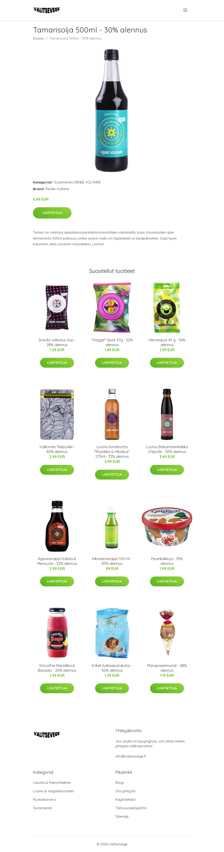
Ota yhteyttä (125, 791)
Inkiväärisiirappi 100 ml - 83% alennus (112, 561)
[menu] (185, 10)
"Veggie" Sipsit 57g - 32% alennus (112, 342)
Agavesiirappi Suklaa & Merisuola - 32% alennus (57, 561)
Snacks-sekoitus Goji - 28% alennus (57, 342)
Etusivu (38, 38)
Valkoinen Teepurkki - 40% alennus (57, 449)
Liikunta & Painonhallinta (52, 782)
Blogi (119, 782)
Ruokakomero (44, 799)
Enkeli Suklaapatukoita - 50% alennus (112, 668)
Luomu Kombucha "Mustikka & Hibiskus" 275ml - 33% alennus (112, 452)
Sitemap (121, 816)
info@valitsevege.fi (130, 756)
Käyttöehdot (125, 799)
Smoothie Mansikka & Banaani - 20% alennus (57, 668)
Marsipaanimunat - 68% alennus (167, 668)
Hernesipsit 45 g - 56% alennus (167, 342)
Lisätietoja (52, 213)
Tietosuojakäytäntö (131, 808)
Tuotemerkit (63, 182)
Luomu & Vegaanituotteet (53, 791)
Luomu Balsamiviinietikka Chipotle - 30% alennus (167, 449)
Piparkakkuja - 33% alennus (167, 561)
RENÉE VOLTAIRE (87, 182)
